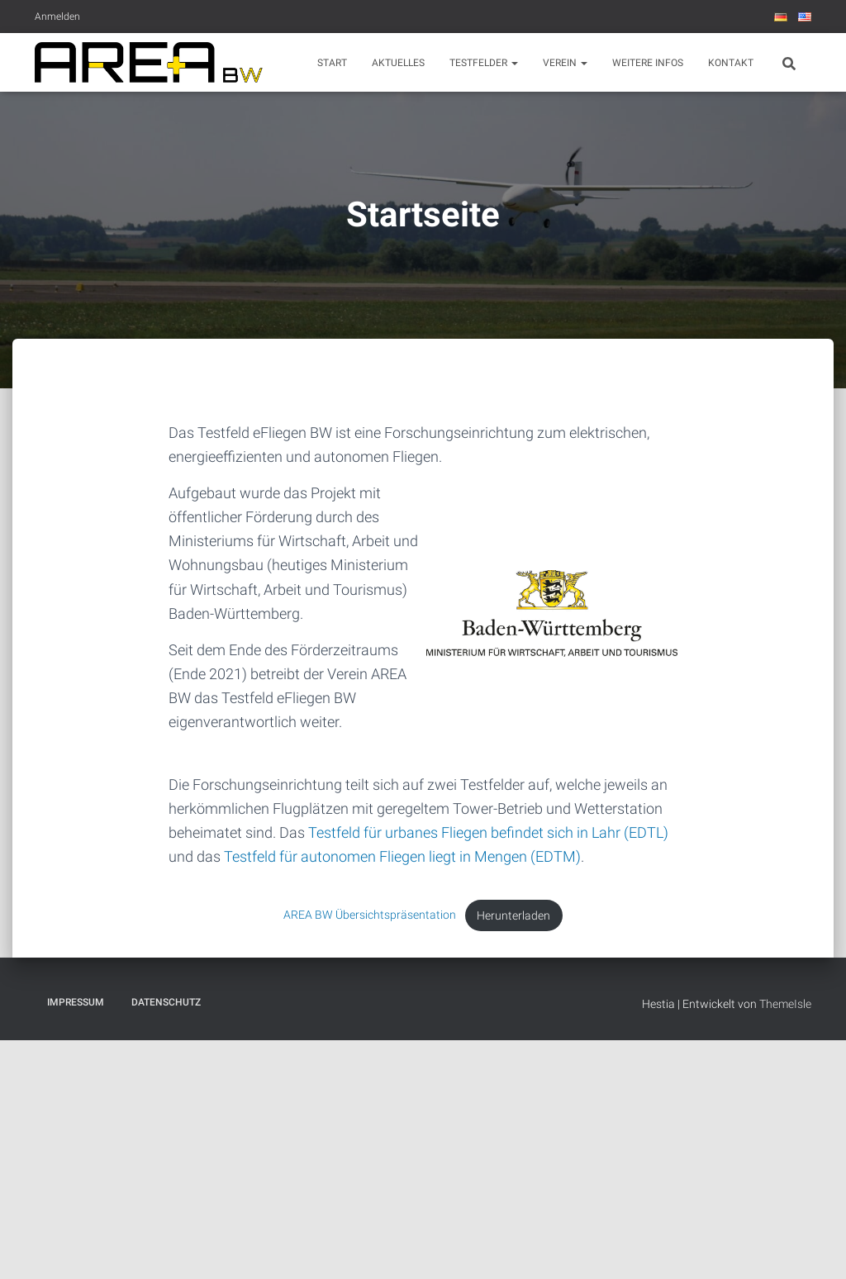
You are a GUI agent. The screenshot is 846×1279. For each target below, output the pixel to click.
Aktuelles (398, 63)
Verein (565, 63)
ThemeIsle (785, 1003)
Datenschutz (166, 1002)
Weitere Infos (647, 63)
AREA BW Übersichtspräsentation (369, 916)
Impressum (75, 1002)
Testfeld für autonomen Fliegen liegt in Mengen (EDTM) (402, 856)
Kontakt (730, 63)
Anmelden (57, 16)
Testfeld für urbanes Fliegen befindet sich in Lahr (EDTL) (488, 832)
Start (332, 63)
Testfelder (483, 63)
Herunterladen (513, 916)
